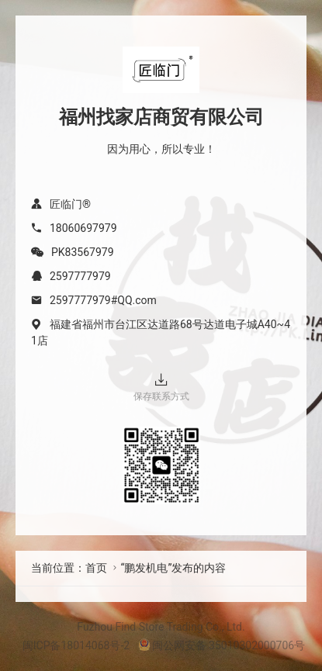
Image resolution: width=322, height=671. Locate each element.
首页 (96, 568)
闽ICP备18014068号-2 (76, 645)
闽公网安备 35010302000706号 (222, 645)
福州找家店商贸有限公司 (161, 117)
